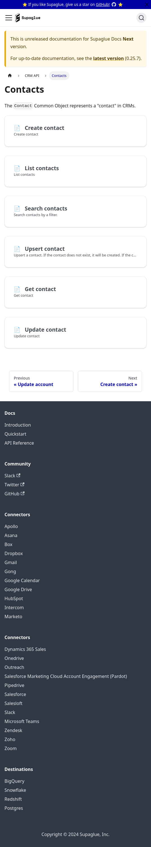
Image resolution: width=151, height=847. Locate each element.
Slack (12, 476)
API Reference (19, 443)
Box (8, 544)
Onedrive (14, 658)
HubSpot (13, 598)
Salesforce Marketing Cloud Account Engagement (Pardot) (65, 676)
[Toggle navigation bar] (8, 18)
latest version (108, 58)
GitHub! (103, 4)
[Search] (141, 18)
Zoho (9, 739)
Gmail (10, 562)
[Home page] (9, 75)
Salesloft (13, 703)
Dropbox (13, 553)
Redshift (13, 799)
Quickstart (15, 434)
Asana (10, 535)
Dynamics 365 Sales (25, 649)
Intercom (14, 607)
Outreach (14, 667)
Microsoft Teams (21, 721)
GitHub (14, 494)
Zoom (10, 748)
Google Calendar (22, 580)
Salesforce (15, 694)
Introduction (17, 425)
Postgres (13, 808)
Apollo (11, 526)
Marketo (13, 616)
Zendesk (13, 730)
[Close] (147, 4)
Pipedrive (14, 685)
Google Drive (18, 589)
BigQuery (14, 781)
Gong (10, 571)
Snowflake (15, 790)
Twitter (14, 485)
